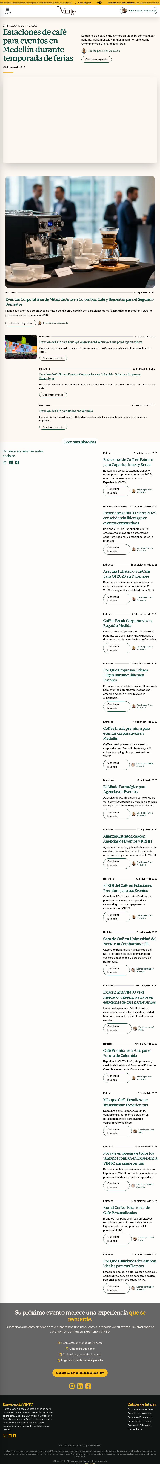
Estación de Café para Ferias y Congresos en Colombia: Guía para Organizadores (90, 342)
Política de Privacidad (141, 1425)
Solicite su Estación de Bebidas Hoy (80, 1373)
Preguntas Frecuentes (142, 1417)
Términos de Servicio (141, 1421)
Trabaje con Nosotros (142, 1413)
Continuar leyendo (96, 59)
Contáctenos (137, 1429)
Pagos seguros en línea (142, 1409)
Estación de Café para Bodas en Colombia (66, 411)
